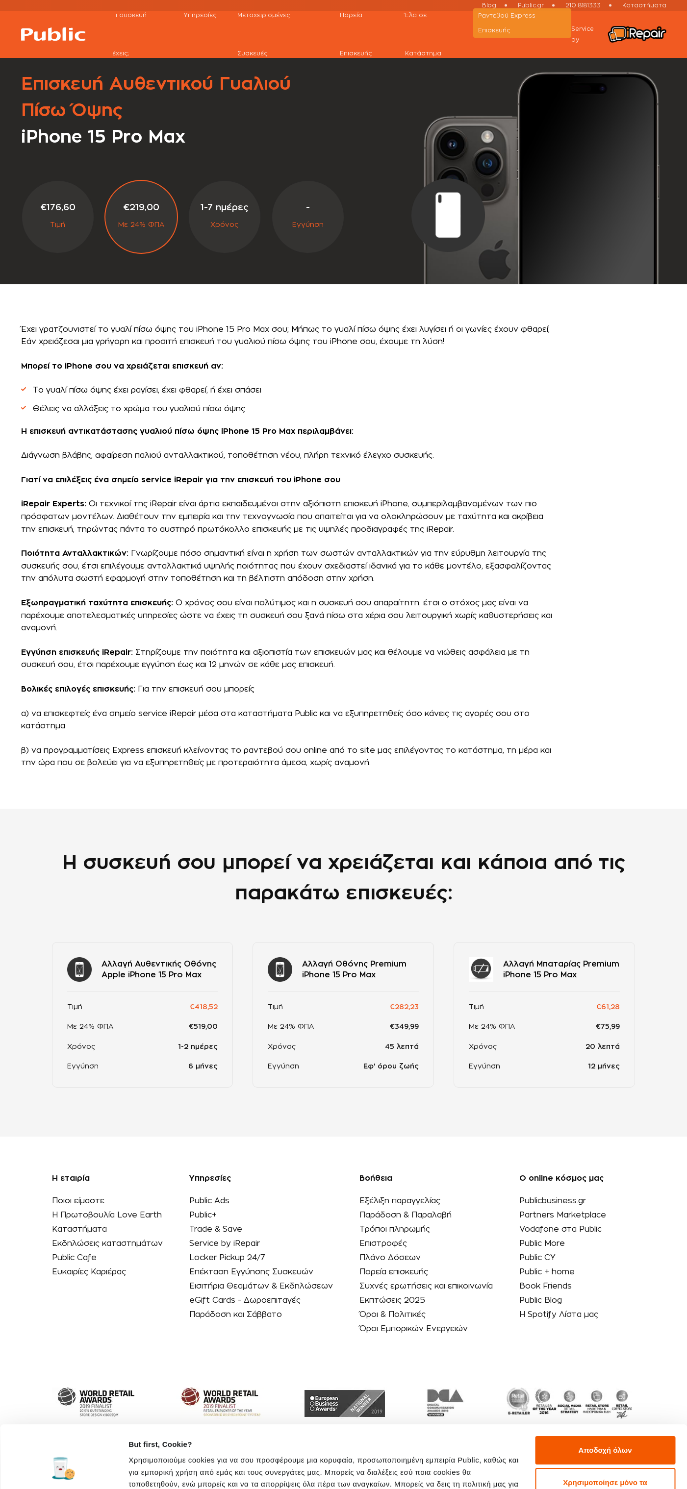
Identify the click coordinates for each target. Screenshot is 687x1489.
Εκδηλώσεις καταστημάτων (107, 1243)
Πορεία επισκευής (393, 1272)
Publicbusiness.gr (552, 1201)
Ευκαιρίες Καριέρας (89, 1272)
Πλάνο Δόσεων (390, 1258)
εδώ (174, 1443)
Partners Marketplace (562, 1215)
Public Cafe (74, 1258)
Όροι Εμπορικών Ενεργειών (413, 1329)
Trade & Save (215, 1229)
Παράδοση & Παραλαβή (405, 1215)
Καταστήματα (79, 1229)
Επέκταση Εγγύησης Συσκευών (251, 1272)
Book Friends (545, 1286)
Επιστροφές (383, 1243)
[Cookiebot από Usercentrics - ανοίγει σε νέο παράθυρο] (63, 1470)
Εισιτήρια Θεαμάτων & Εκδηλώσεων (261, 1286)
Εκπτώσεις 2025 (392, 1300)
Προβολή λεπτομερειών (170, 1469)
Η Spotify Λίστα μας (558, 1314)
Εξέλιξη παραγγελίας (399, 1201)
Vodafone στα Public (560, 1229)
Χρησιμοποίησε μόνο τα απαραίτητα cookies (605, 1435)
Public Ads (209, 1201)
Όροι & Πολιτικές (392, 1314)
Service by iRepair (224, 1243)
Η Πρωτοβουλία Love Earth (107, 1215)
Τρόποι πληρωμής (394, 1229)
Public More (542, 1243)
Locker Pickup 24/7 (227, 1258)
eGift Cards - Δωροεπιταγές (245, 1300)
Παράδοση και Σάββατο (235, 1314)
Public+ (203, 1215)
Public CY (537, 1258)
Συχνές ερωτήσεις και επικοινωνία (426, 1286)
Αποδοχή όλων (605, 1397)
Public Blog (540, 1300)
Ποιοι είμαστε (78, 1201)
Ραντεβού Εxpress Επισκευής (506, 23)
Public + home (547, 1272)
